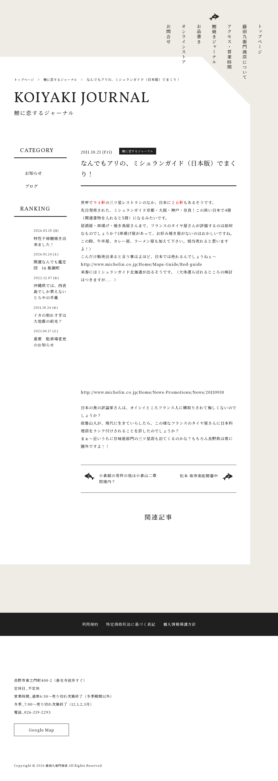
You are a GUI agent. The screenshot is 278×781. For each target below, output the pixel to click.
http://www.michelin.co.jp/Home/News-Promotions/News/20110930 (153, 392)
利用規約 (90, 626)
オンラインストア (184, 44)
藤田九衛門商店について (244, 52)
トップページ (260, 39)
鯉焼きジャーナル (214, 44)
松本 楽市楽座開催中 (199, 475)
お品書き (199, 34)
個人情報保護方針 (179, 626)
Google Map (41, 736)
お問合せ (168, 34)
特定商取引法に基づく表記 (130, 626)
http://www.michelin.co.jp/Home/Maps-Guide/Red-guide (142, 264)
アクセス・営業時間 (229, 47)
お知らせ (34, 173)
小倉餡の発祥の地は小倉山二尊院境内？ (128, 479)
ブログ (32, 186)
